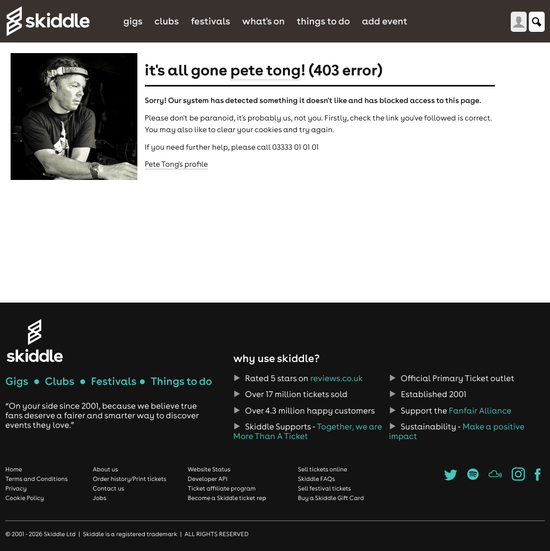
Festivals (210, 21)
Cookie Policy (24, 498)
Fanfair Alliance (480, 411)
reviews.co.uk (336, 378)
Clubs (166, 21)
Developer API (208, 479)
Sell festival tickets (324, 488)
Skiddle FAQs (316, 479)
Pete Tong (265, 69)
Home (13, 469)
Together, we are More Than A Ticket (307, 431)
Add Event (384, 21)
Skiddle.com (47, 21)
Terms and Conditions (36, 479)
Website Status (209, 469)
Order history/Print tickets (130, 479)
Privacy (16, 488)
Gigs (132, 21)
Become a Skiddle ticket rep (227, 498)
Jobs (100, 498)
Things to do (323, 21)
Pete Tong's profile (176, 164)
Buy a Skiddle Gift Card (331, 498)
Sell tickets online (322, 469)
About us (105, 469)
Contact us (109, 488)
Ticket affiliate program (222, 488)
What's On (263, 21)
